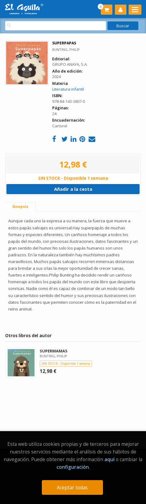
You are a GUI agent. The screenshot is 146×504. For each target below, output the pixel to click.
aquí (109, 459)
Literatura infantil (68, 89)
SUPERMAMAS (54, 351)
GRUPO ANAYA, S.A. (70, 64)
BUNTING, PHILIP (66, 49)
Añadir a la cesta (73, 189)
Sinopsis (20, 206)
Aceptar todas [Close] (72, 487)
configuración (73, 467)
